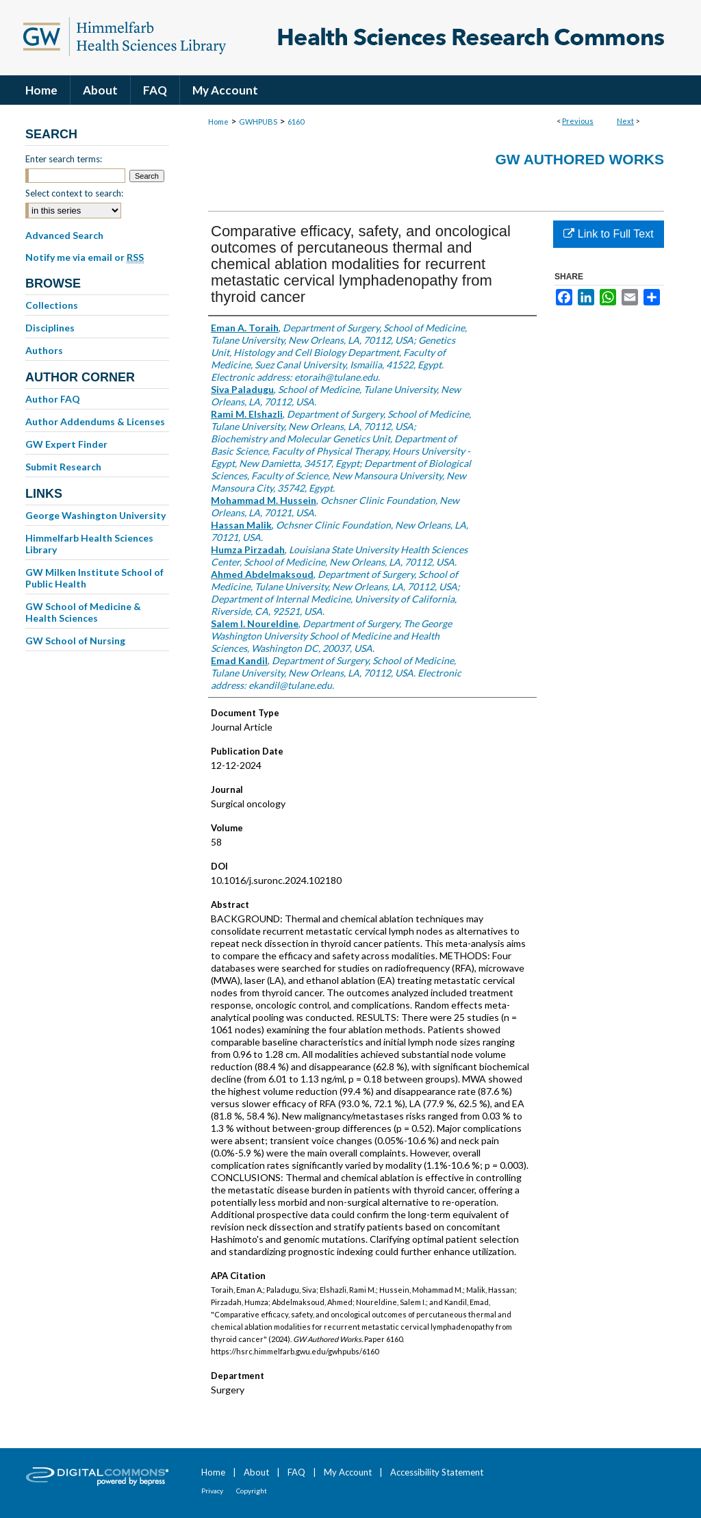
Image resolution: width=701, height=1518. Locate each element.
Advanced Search (64, 235)
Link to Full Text (608, 234)
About (256, 1472)
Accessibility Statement (436, 1472)
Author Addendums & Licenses (95, 421)
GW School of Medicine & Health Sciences (83, 612)
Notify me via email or (84, 257)
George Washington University (95, 515)
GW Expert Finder (66, 444)
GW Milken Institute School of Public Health (94, 578)
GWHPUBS (258, 121)
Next (625, 120)
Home (218, 121)
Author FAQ (52, 399)
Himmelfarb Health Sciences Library (89, 543)
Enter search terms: (63, 158)
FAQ (296, 1472)
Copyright (251, 1491)
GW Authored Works (579, 159)
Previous (578, 120)
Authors (44, 350)
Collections (51, 305)
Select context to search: (74, 193)
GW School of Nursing (75, 640)
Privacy (212, 1491)
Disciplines (50, 327)
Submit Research (63, 466)
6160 (296, 121)
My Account (348, 1472)
